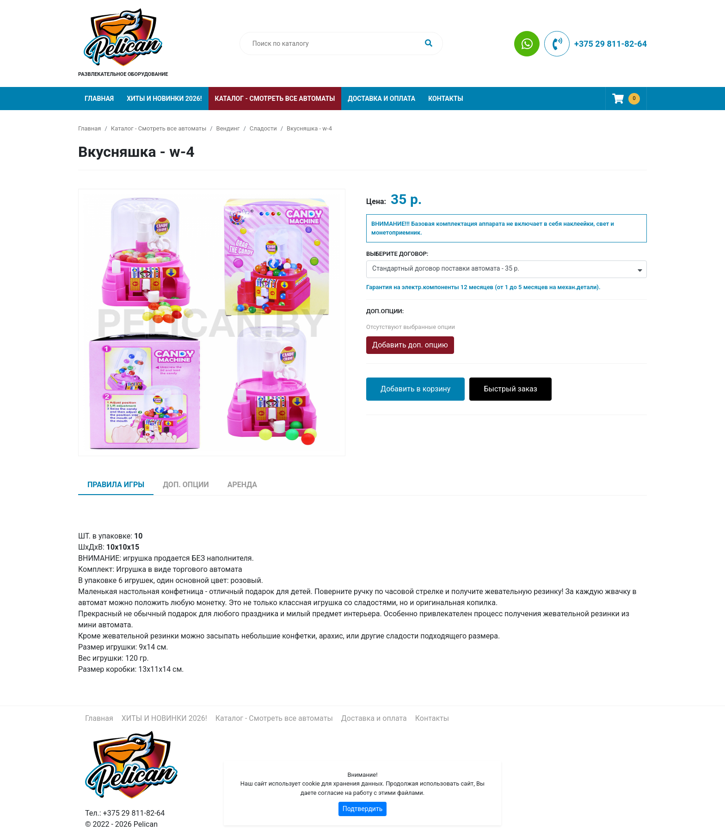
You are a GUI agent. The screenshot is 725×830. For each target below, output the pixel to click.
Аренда (242, 484)
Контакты (445, 98)
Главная (99, 98)
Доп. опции (186, 484)
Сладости (263, 128)
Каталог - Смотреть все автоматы (275, 98)
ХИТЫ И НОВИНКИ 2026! (164, 98)
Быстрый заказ (510, 388)
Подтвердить (363, 808)
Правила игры (115, 484)
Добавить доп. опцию (410, 345)
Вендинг (228, 128)
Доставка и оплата (381, 98)
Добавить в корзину (415, 388)
